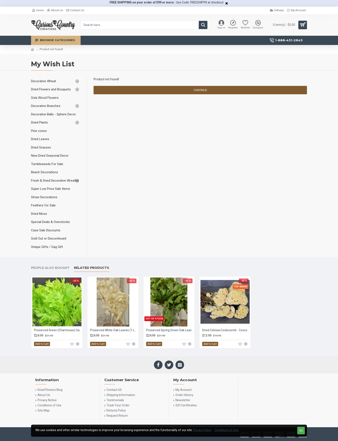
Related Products (91, 268)
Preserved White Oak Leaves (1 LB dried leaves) (114, 330)
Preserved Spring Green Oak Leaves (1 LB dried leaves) (170, 330)
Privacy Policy (202, 430)
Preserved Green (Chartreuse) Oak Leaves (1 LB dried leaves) (57, 330)
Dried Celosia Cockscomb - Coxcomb (226, 330)
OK (301, 430)
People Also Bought (50, 268)
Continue (200, 90)
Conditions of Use (226, 430)
